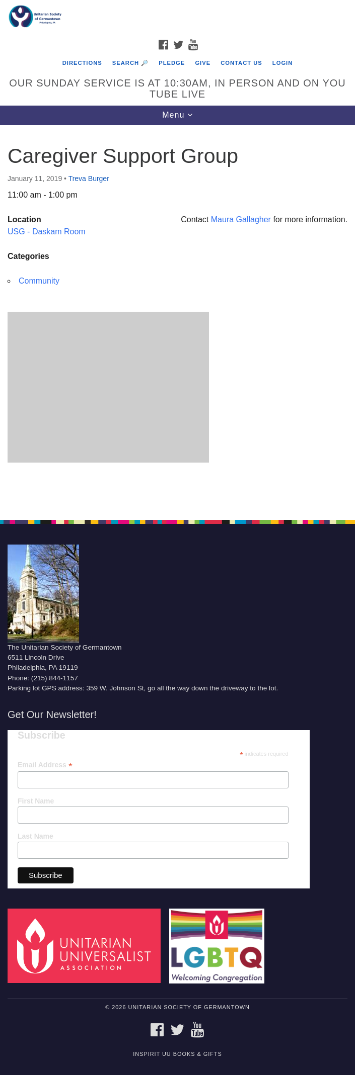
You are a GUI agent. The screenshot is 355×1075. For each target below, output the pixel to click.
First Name (36, 801)
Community (39, 281)
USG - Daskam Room (47, 231)
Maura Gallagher (241, 219)
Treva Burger (88, 178)
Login (282, 63)
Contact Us (241, 63)
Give (202, 63)
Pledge (172, 63)
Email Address (45, 765)
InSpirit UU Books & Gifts (177, 1054)
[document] (177, 317)
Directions (82, 63)
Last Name (35, 836)
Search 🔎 (130, 63)
